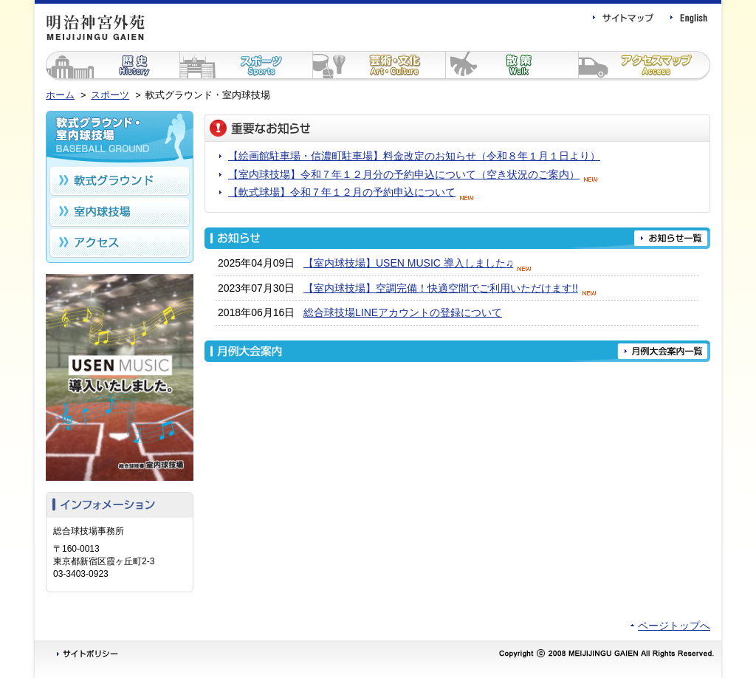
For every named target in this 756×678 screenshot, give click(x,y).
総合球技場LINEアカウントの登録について (402, 312)
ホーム (60, 94)
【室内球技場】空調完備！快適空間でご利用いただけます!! (451, 288)
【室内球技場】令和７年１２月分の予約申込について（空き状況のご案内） (415, 174)
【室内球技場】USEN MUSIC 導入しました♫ (419, 263)
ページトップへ (674, 625)
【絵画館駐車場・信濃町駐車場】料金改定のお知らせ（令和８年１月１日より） (414, 156)
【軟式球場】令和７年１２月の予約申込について (353, 192)
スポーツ (110, 94)
